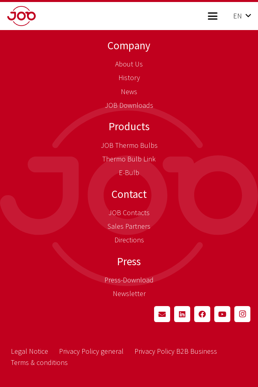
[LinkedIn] (182, 314)
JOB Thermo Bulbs (129, 145)
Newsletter (129, 293)
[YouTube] (222, 314)
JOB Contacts (129, 212)
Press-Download (129, 279)
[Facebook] (202, 314)
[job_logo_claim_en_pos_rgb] (34, 16)
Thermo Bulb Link (129, 158)
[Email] (162, 314)
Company (129, 45)
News (129, 91)
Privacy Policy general (91, 351)
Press (129, 261)
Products (129, 126)
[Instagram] (242, 314)
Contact (129, 194)
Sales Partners (129, 226)
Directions (129, 239)
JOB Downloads (129, 105)
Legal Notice (29, 351)
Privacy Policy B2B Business (175, 351)
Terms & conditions (39, 362)
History (129, 77)
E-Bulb (129, 172)
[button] (212, 16)
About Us (129, 64)
